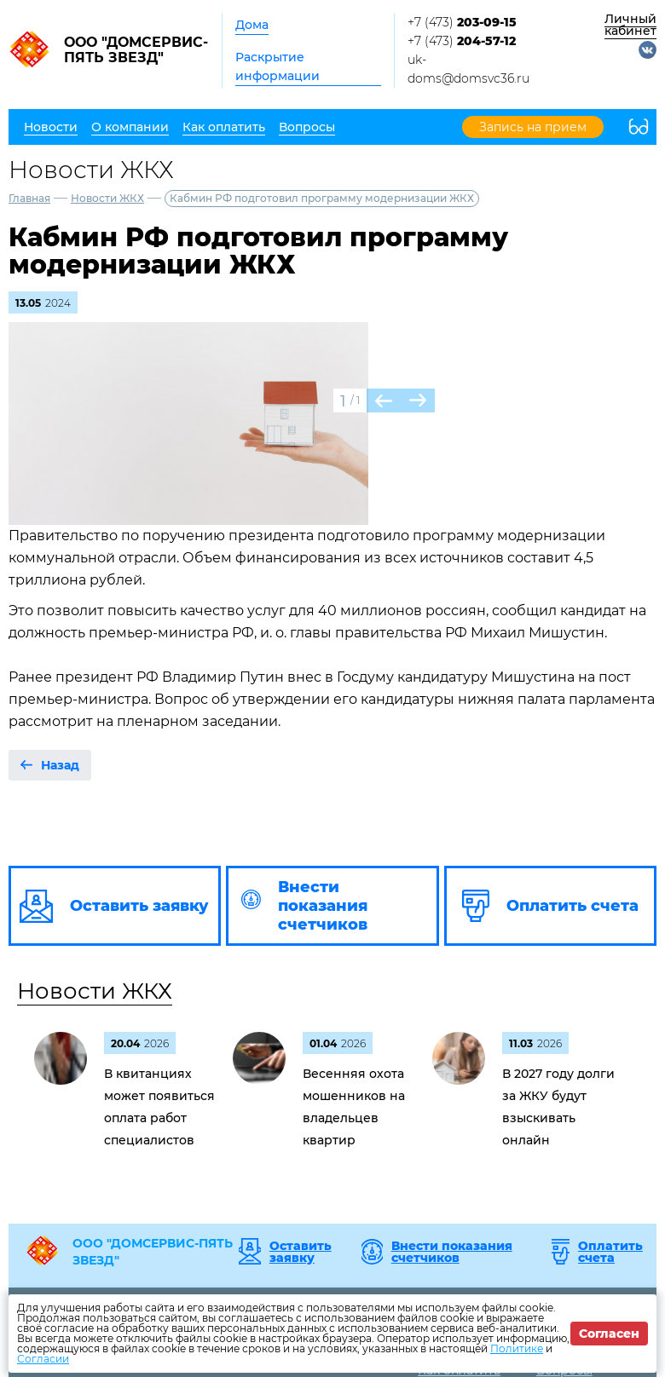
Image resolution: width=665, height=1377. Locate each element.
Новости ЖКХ (107, 198)
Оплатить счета (610, 1252)
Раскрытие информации (277, 66)
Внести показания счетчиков (451, 1252)
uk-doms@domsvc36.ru (468, 69)
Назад (60, 765)
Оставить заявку (300, 1252)
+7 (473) (462, 22)
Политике (516, 1348)
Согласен (609, 1333)
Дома (252, 24)
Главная (29, 198)
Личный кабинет (630, 24)
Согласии (43, 1358)
